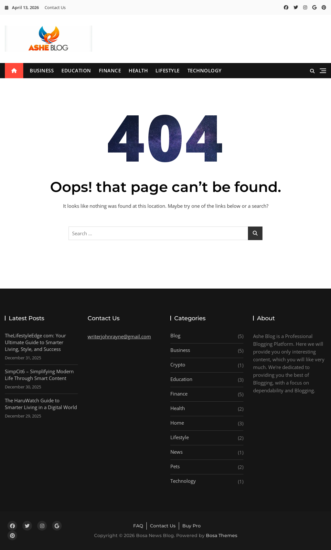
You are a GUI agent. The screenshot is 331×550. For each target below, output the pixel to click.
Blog (175, 335)
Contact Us (55, 7)
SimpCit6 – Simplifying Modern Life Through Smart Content (39, 374)
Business (42, 70)
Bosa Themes (221, 535)
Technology (204, 70)
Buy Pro (191, 526)
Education (76, 70)
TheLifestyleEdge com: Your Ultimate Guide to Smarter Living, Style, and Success (35, 342)
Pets (175, 466)
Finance (110, 70)
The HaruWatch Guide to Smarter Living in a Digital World (41, 403)
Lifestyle (167, 70)
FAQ (138, 526)
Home (177, 422)
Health (138, 70)
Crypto (177, 364)
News (176, 452)
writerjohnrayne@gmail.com (119, 336)
